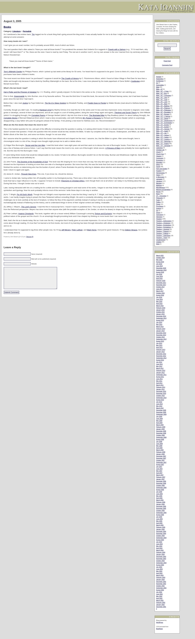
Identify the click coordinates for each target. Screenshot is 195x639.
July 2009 (159, 416)
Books (7, 27)
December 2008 (161, 431)
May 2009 (159, 420)
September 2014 (161, 318)
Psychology (159, 206)
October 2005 (160, 510)
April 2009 (159, 423)
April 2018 (159, 278)
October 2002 (160, 586)
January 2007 (160, 479)
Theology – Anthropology (164, 221)
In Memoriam (160, 177)
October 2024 (160, 257)
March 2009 (160, 425)
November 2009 (161, 412)
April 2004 (159, 548)
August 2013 (160, 341)
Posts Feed (167, 61)
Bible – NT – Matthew (162, 106)
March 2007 (160, 475)
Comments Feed (167, 65)
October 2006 (160, 485)
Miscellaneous (160, 187)
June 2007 (159, 469)
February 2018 (160, 280)
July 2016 (159, 297)
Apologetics (159, 79)
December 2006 (161, 481)
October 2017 (160, 287)
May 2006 (159, 496)
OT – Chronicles (161, 196)
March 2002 (160, 600)
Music (158, 194)
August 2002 (160, 590)
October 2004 (160, 535)
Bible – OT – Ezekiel (162, 127)
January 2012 (160, 372)
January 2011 (160, 389)
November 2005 (161, 508)
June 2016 (159, 299)
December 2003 (161, 556)
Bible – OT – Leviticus (163, 139)
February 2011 (160, 387)
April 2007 (159, 473)
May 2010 (159, 406)
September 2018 (161, 270)
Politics (158, 202)
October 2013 (160, 337)
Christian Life (160, 150)
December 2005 (161, 506)
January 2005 (160, 529)
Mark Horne (92, 230)
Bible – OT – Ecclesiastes (164, 122)
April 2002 (159, 598)
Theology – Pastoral (162, 231)
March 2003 (160, 575)
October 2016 (160, 293)
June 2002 (159, 594)
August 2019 (160, 262)
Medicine (159, 185)
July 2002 (159, 592)
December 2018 (161, 268)
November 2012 (161, 356)
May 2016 (159, 301)
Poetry (158, 200)
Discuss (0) (29, 236)
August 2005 (160, 515)
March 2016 (160, 305)
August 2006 (160, 489)
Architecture (160, 81)
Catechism (159, 148)
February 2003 (160, 577)
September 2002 (161, 588)
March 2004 (160, 550)
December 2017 (161, 282)
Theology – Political (162, 233)
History (158, 175)
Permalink (27, 31)
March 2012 (160, 368)
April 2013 (159, 347)
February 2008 (160, 452)
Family (158, 166)
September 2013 (161, 339)
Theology (159, 219)
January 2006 (160, 504)
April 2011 (159, 383)
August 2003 (160, 565)
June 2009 (159, 418)
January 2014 (160, 331)
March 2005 (160, 525)
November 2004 (161, 533)
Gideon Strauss (131, 230)
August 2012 (160, 360)
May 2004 (159, 546)
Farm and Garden (161, 168)
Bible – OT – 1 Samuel (163, 116)
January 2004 (160, 554)
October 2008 (160, 435)
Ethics (158, 164)
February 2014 (160, 328)
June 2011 (159, 379)
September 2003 (161, 563)
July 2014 (159, 322)
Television (159, 217)
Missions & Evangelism (163, 189)
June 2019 (159, 266)
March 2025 (160, 255)
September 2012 (161, 358)
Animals (158, 76)
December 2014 (161, 316)
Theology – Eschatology (163, 227)
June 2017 (159, 289)
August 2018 (160, 272)
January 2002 (160, 604)
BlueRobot (159, 629)
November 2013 (161, 335)
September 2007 (161, 462)
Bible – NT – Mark (161, 104)
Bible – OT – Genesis (162, 129)
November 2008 (161, 433)
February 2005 (160, 527)
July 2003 (159, 567)
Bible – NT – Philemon (163, 108)
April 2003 (159, 573)
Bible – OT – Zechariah (163, 145)
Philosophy (159, 198)
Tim (33, 34)
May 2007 (159, 471)
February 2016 (160, 308)
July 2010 (159, 402)
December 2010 (161, 391)
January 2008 (160, 454)
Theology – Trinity (161, 237)
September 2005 (161, 512)
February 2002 (160, 602)
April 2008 (159, 448)
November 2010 (161, 393)
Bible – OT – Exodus (162, 125)
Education (159, 162)
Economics (159, 160)
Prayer (158, 204)
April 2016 (159, 303)
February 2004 (160, 552)
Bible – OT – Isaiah (162, 131)
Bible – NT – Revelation (163, 112)
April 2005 (159, 523)
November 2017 (161, 285)
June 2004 (159, 544)
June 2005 (159, 519)
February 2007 (160, 477)
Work (157, 244)
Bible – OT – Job (161, 133)
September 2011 (161, 374)
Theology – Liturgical (162, 229)
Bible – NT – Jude (161, 99)
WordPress (159, 622)
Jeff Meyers (66, 230)
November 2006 (161, 483)
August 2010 (160, 400)
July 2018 (159, 274)
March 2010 (160, 408)
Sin (157, 210)
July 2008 (159, 441)
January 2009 (160, 429)
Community (159, 158)
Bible (157, 87)
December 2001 (161, 607)
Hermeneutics (160, 173)
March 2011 (160, 385)
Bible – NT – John (161, 97)
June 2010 (159, 404)
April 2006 (159, 498)
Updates (158, 242)
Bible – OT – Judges (162, 137)
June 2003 (159, 569)
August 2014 (160, 320)
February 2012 (160, 370)
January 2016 (160, 310)
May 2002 (159, 596)
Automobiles (160, 85)
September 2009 (161, 414)
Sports (158, 212)
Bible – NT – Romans (162, 114)
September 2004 (161, 538)
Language (159, 179)
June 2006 (159, 494)
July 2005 (159, 517)
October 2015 (160, 312)
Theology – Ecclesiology (163, 225)
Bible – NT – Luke (161, 102)
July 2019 (159, 264)
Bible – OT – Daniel (162, 118)
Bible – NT (159, 89)
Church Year (160, 154)
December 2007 (161, 456)
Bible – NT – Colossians (163, 95)
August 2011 (160, 377)
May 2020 (159, 259)
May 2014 (159, 324)
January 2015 (160, 314)
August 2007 (160, 464)
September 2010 (161, 397)
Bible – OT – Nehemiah (163, 141)
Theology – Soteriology (163, 235)
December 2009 (161, 410)
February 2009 (160, 427)
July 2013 (159, 343)
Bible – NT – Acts (161, 93)
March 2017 (160, 291)
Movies (158, 191)
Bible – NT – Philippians (163, 110)
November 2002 (161, 584)
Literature (16, 31)
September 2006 (161, 487)
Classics (158, 156)
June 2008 (159, 443)
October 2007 (160, 460)
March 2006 (160, 500)
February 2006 (160, 502)
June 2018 (159, 276)
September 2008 (161, 437)
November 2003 (161, 558)
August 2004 (160, 540)
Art (157, 83)
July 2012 (159, 362)
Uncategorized (160, 240)
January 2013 (160, 351)
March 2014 (160, 326)
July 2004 (159, 542)
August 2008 (160, 439)
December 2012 (161, 354)
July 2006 (159, 492)
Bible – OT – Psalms (162, 143)
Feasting (158, 171)
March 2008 (160, 450)
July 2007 (159, 466)
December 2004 (161, 531)
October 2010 (160, 395)
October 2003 (160, 561)
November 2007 (161, 458)
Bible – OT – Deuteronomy (164, 120)
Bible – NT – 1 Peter (162, 91)
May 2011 (159, 381)
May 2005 (159, 521)
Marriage (159, 183)
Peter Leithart (77, 230)
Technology (159, 214)
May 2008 (159, 446)
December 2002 (161, 581)
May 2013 (159, 345)
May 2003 (159, 571)
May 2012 (159, 366)
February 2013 (160, 349)
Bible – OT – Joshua (162, 135)
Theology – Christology (163, 223)
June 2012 (159, 364)
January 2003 (160, 579)
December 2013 (161, 333)
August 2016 (160, 295)
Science (158, 208)
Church (158, 152)
